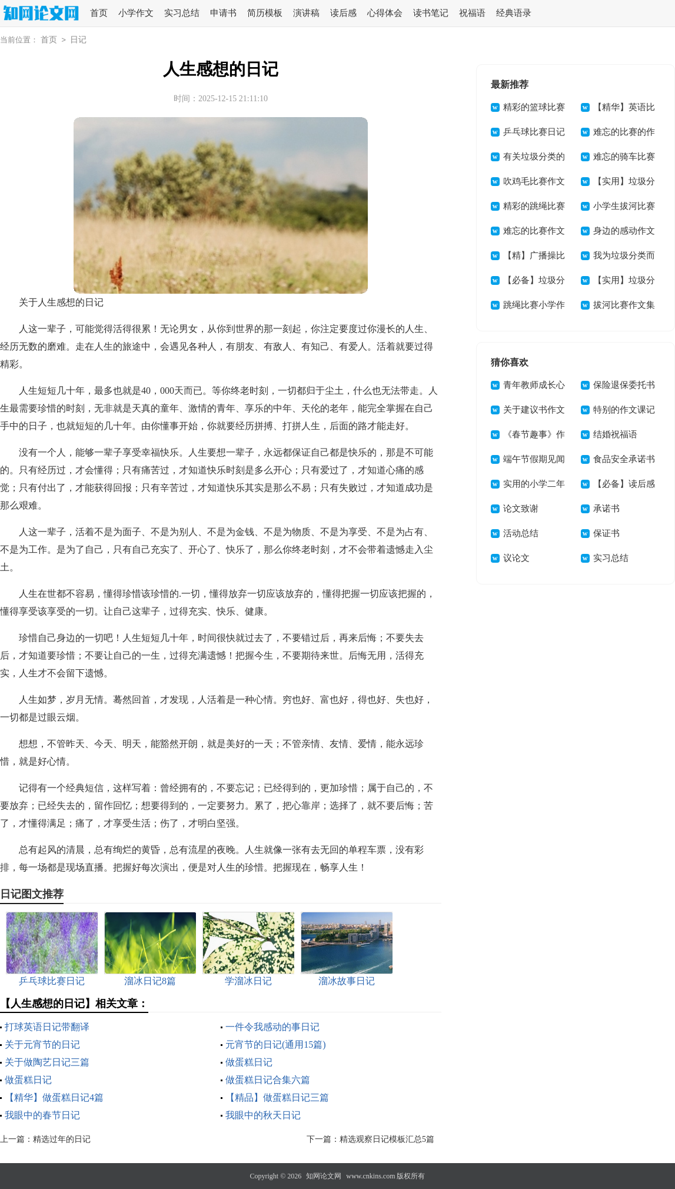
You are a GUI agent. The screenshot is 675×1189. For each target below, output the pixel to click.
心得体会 (385, 13)
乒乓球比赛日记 (534, 132)
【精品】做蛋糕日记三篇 (277, 1097)
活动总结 (520, 533)
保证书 (606, 533)
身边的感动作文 (624, 230)
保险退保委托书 (624, 385)
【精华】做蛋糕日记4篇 (54, 1097)
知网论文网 (323, 1176)
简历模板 (264, 13)
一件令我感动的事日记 (272, 1027)
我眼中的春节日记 (42, 1115)
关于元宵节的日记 (42, 1044)
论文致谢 (520, 508)
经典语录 (513, 13)
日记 (78, 39)
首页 (99, 13)
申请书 (223, 13)
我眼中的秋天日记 (263, 1115)
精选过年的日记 (62, 1139)
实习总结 (181, 13)
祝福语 (472, 13)
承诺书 (606, 508)
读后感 (343, 13)
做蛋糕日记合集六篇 (267, 1080)
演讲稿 (306, 13)
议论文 (516, 558)
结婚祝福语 (615, 434)
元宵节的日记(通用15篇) (275, 1044)
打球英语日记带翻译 (47, 1027)
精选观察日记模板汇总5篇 (387, 1139)
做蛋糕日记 (248, 1062)
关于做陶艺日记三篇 (47, 1062)
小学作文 (136, 13)
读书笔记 (430, 13)
